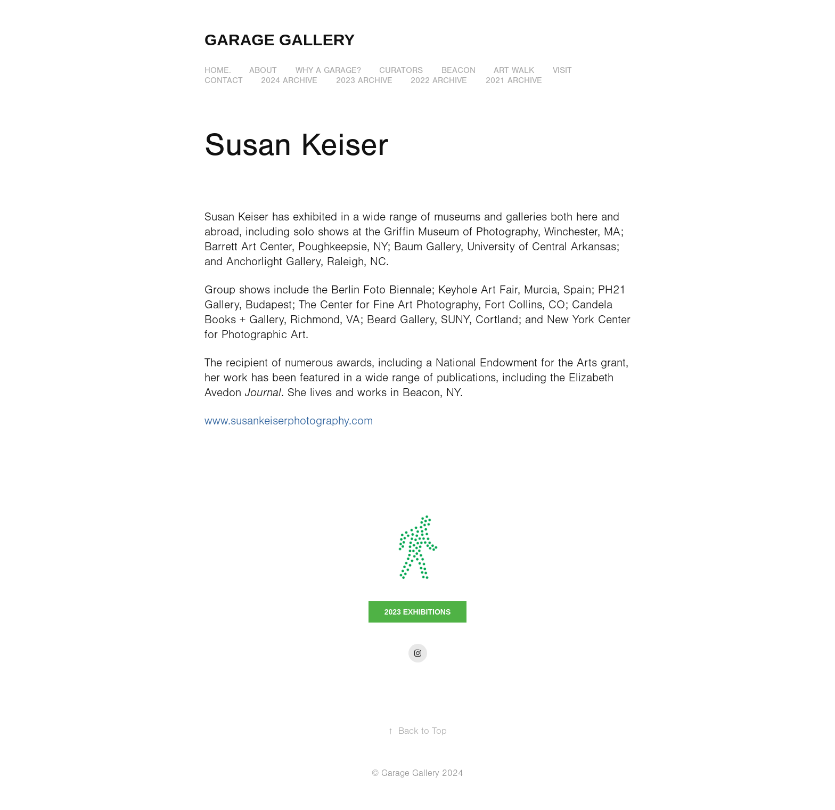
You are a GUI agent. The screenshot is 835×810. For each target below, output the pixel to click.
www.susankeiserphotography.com (288, 421)
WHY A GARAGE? (328, 70)
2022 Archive (439, 80)
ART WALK (514, 70)
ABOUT (263, 70)
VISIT (562, 70)
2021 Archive (514, 80)
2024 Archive (289, 80)
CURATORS (401, 70)
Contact (223, 80)
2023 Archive (364, 80)
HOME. (217, 70)
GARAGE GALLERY (279, 39)
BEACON (458, 70)
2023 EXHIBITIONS (417, 612)
